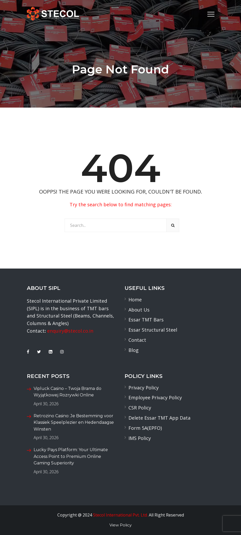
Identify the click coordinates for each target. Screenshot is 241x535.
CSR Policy (139, 408)
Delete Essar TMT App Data (159, 418)
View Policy (120, 524)
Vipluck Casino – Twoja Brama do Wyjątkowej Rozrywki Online (67, 392)
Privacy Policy (143, 387)
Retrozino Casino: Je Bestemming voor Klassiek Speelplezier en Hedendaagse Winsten (74, 422)
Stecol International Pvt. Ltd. (120, 515)
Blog (133, 350)
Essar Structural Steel (152, 330)
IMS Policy (139, 438)
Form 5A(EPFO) (145, 428)
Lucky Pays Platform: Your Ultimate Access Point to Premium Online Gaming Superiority (71, 456)
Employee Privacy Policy (155, 397)
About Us (139, 310)
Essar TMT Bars (146, 319)
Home (135, 299)
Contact (137, 340)
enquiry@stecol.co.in (70, 331)
